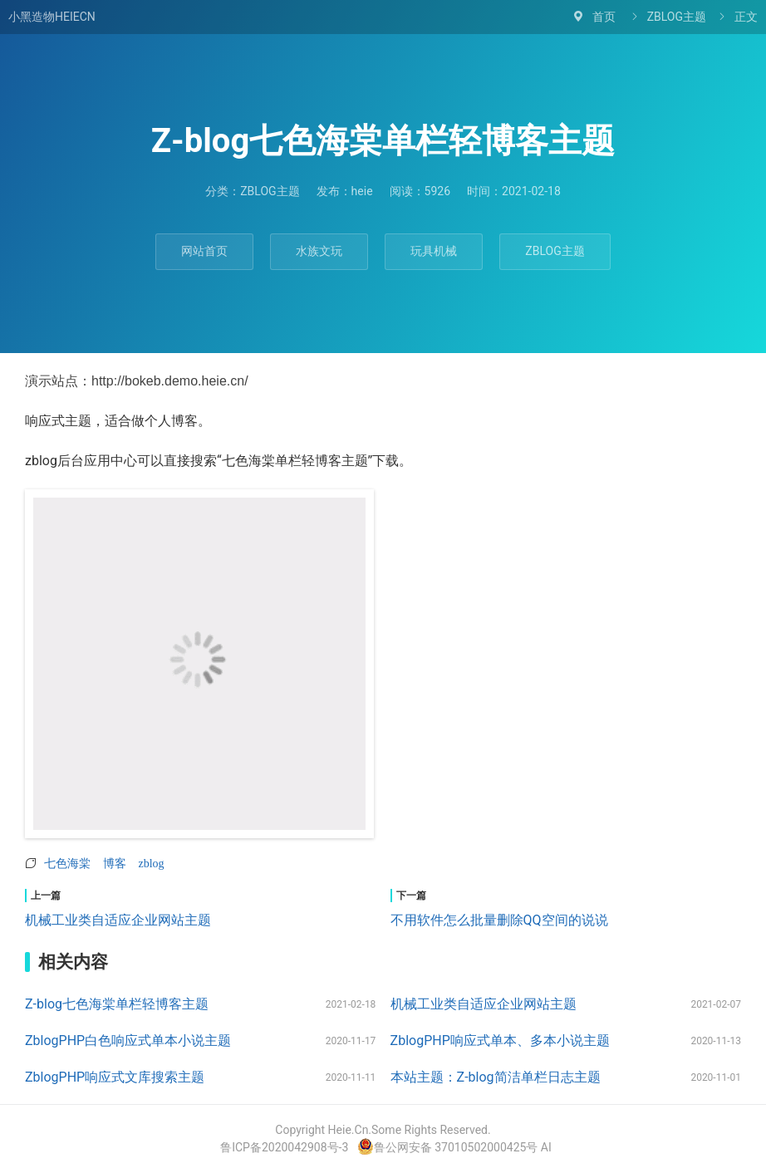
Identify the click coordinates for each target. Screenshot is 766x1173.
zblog (151, 863)
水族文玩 (319, 251)
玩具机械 (433, 251)
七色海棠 (67, 863)
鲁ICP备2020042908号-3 (284, 1147)
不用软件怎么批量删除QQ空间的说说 (499, 920)
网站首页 (204, 251)
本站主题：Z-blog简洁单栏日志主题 (495, 1077)
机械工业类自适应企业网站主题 (118, 920)
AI (546, 1147)
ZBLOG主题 (676, 16)
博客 (114, 863)
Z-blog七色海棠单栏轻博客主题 (117, 1004)
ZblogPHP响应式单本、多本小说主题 (500, 1040)
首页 (604, 16)
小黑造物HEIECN (52, 16)
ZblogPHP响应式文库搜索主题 (114, 1077)
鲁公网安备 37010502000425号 (447, 1147)
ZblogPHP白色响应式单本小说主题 (128, 1040)
